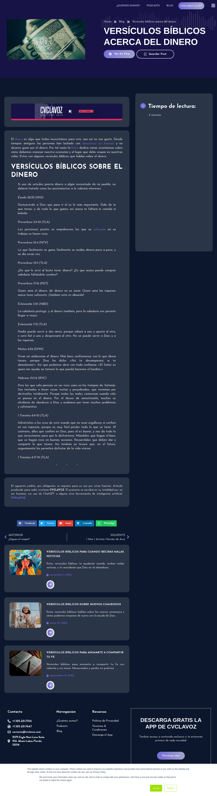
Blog (169, 5)
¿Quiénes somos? (128, 5)
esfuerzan (100, 229)
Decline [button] (170, 788)
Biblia (74, 148)
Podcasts (153, 5)
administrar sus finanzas (98, 143)
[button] (27, 523)
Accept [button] (156, 788)
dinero (19, 139)
